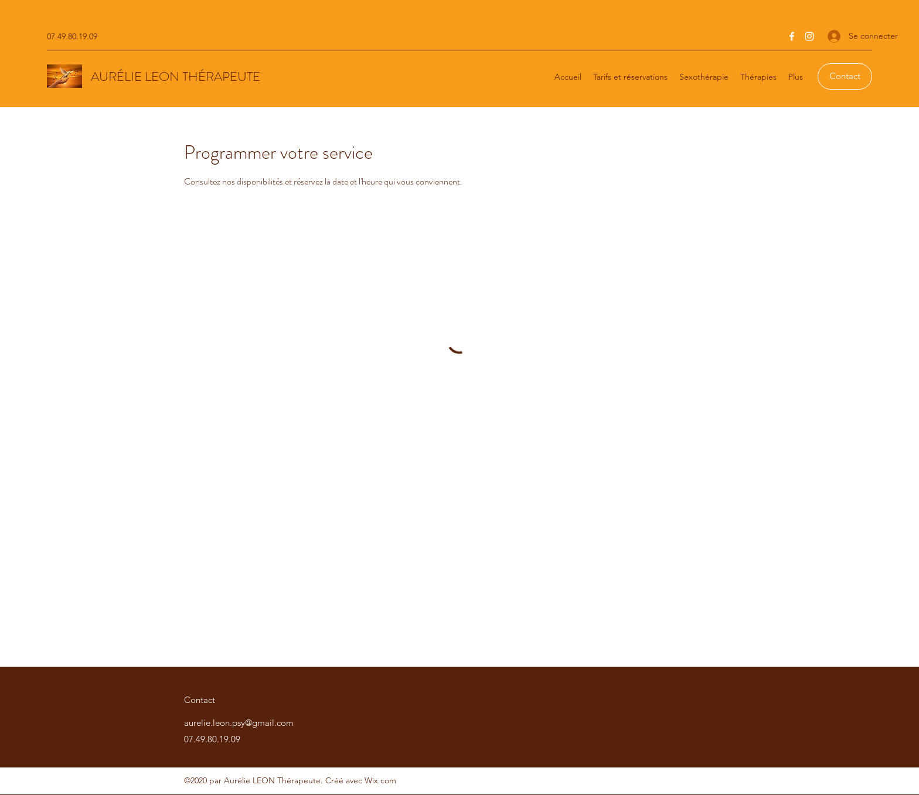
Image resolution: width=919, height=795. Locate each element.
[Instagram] (809, 36)
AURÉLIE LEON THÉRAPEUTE (175, 76)
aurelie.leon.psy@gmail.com (239, 722)
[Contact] (845, 76)
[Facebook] (792, 36)
